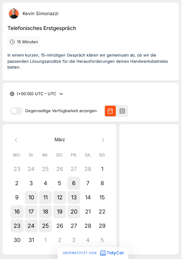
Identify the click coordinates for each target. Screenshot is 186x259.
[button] (74, 183)
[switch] (16, 111)
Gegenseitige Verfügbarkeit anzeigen (61, 111)
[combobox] (17, 94)
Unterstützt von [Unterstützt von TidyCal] (93, 253)
